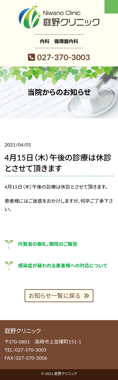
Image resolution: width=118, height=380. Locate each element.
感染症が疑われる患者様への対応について (62, 265)
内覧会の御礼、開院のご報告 (47, 244)
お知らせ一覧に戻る (54, 295)
